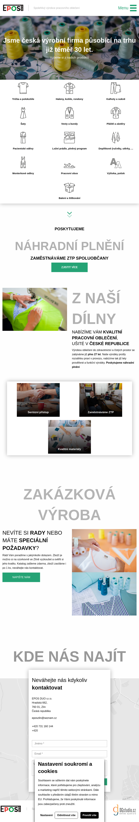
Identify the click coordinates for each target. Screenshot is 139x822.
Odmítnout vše (66, 815)
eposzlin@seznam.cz (44, 718)
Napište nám (21, 577)
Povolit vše (89, 815)
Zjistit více (69, 267)
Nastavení (46, 815)
